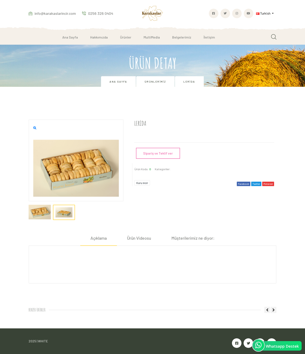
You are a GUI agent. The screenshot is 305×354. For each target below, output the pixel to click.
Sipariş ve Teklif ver (158, 153)
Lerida (189, 81)
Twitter (256, 184)
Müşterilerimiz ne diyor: (193, 238)
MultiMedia (152, 37)
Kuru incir (142, 183)
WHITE (43, 341)
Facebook (243, 184)
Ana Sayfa (70, 37)
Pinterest (268, 184)
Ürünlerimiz (155, 81)
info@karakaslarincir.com (52, 13)
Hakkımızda (99, 37)
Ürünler (125, 37)
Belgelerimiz (181, 37)
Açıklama (98, 238)
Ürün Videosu (139, 238)
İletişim (209, 37)
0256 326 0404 (97, 13)
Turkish (263, 13)
